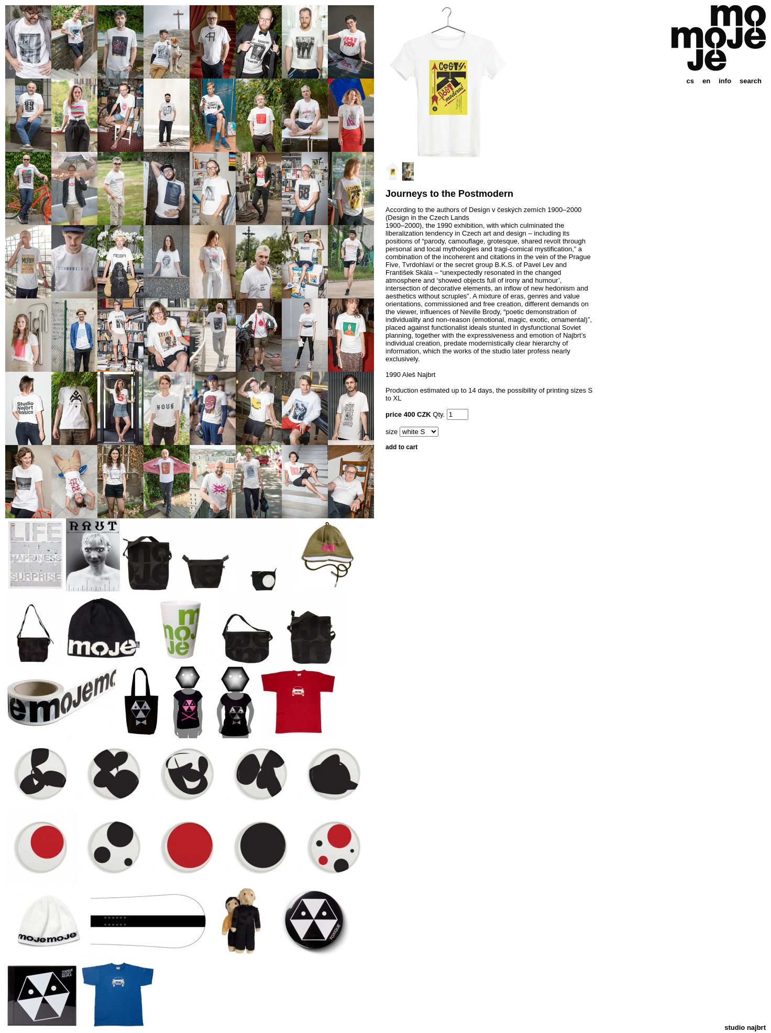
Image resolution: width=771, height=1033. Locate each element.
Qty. (439, 414)
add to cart (401, 447)
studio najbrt (745, 1027)
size (392, 432)
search (751, 81)
